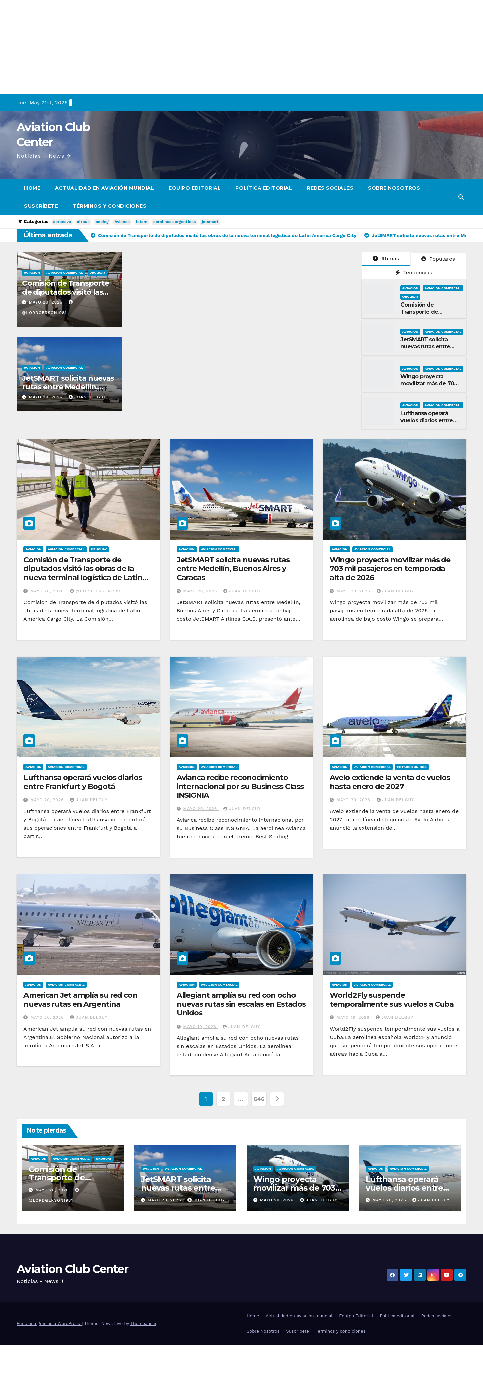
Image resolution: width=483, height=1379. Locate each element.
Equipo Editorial (195, 188)
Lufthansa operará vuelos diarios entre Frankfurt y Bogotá (426, 420)
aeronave (62, 221)
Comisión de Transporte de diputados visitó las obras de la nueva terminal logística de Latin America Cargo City (82, 573)
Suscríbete (41, 206)
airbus (83, 221)
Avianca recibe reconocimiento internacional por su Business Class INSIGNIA (240, 786)
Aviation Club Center (72, 1269)
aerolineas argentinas (174, 221)
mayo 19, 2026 (200, 1026)
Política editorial (263, 188)
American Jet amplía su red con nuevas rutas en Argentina (80, 999)
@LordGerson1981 (95, 591)
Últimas (386, 258)
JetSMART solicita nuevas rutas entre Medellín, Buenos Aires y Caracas (68, 387)
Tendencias (413, 272)
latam (141, 221)
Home (32, 188)
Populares (438, 259)
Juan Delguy (87, 397)
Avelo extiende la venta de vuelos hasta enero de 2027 (390, 782)
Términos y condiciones (109, 206)
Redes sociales (330, 188)
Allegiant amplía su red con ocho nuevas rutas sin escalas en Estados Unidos (241, 1004)
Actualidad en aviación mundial (104, 188)
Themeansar (143, 1323)
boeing (102, 221)
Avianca (122, 221)
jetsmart (210, 221)
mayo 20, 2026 (46, 302)
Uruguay (97, 272)
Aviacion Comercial (64, 272)
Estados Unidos (412, 767)
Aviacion (32, 272)
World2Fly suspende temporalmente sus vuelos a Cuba (392, 999)
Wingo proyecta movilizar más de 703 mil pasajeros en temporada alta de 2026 (390, 568)
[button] (461, 197)
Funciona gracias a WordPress (49, 1323)
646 (259, 1098)
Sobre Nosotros (394, 188)
